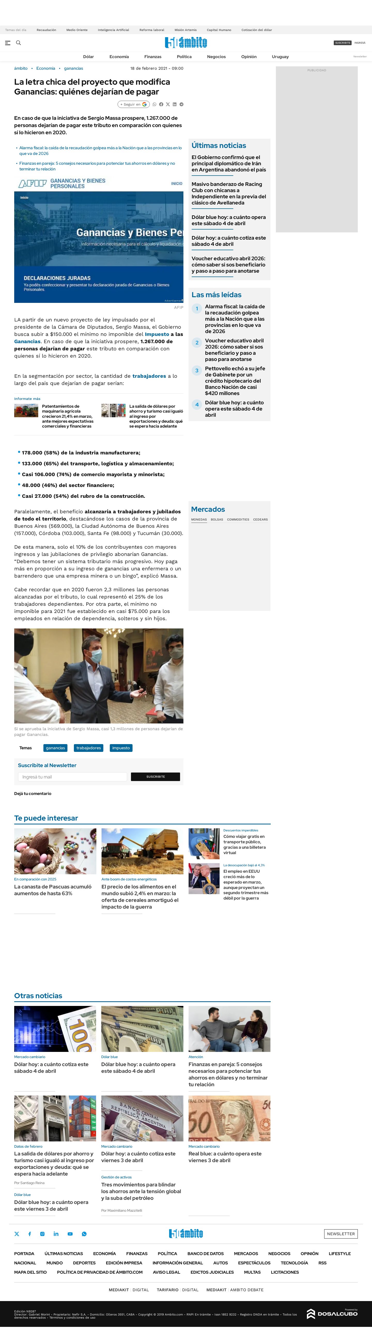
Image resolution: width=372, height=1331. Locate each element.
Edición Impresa (124, 1263)
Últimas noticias (64, 1253)
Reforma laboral (152, 30)
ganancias (73, 68)
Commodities (238, 519)
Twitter (16, 1234)
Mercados (246, 1253)
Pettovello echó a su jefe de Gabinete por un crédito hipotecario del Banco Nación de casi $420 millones (235, 381)
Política (184, 56)
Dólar (88, 56)
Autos (220, 1263)
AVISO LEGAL (166, 1272)
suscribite (342, 42)
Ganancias (27, 341)
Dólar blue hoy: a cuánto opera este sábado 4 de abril (229, 220)
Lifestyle (340, 1253)
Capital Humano (219, 30)
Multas (252, 1272)
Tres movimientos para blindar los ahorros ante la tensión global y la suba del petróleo (141, 1191)
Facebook (29, 1234)
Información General (178, 1263)
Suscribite (155, 776)
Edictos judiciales (212, 1272)
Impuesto (157, 334)
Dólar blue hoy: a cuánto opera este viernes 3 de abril (51, 1205)
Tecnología (294, 1263)
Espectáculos (254, 1263)
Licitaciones (285, 1272)
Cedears (260, 519)
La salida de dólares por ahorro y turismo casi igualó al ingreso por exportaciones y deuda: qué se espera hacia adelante (54, 1163)
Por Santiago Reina (29, 1182)
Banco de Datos (206, 1253)
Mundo (55, 1263)
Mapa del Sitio (30, 1272)
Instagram (42, 1234)
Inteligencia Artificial (113, 30)
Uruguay (280, 56)
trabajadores (149, 376)
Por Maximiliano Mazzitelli (121, 1210)
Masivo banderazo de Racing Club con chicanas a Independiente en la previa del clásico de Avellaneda (229, 193)
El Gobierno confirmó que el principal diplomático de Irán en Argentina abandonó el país (229, 163)
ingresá (360, 42)
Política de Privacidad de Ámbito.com (100, 1272)
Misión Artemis (186, 30)
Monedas (199, 519)
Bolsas (217, 519)
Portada (24, 1253)
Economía (119, 56)
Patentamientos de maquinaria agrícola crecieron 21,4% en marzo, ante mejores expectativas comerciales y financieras (68, 416)
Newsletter (360, 56)
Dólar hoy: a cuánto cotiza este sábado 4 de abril (229, 240)
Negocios (216, 56)
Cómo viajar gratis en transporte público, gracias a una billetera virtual (244, 844)
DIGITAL (129, 1289)
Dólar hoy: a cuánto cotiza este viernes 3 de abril (138, 1157)
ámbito (21, 68)
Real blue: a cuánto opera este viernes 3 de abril (225, 1157)
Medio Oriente (77, 30)
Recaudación (46, 30)
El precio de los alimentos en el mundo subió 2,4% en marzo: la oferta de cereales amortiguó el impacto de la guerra (140, 896)
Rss (323, 1263)
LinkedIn (56, 1234)
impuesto (121, 748)
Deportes (84, 1263)
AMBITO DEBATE (235, 1289)
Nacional (25, 1263)
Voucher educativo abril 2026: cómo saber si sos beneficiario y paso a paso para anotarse (228, 264)
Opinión (249, 56)
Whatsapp (84, 1234)
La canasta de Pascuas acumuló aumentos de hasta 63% (52, 890)
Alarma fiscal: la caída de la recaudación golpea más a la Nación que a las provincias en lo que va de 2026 (235, 319)
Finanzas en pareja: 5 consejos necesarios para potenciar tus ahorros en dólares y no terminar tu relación (228, 1074)
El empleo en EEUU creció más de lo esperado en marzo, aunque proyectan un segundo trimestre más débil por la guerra (245, 885)
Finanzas (152, 56)
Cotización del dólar (257, 30)
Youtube (70, 1234)
